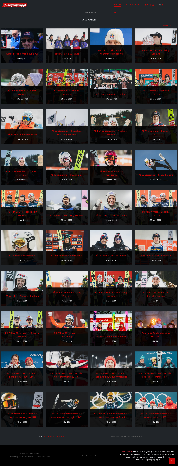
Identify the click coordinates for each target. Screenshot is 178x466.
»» (63, 436)
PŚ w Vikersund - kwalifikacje (67, 175)
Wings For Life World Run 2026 (22, 53)
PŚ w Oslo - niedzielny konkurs (66, 215)
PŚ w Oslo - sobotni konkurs (111, 215)
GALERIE (117, 5)
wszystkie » (168, 25)
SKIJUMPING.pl (133, 5)
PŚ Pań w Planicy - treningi (111, 94)
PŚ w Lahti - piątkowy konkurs (22, 296)
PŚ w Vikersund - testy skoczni (156, 175)
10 (59, 436)
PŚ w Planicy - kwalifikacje (22, 134)
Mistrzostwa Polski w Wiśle (111, 336)
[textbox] (83, 12)
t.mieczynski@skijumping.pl (148, 460)
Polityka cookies (43, 457)
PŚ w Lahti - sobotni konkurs (156, 255)
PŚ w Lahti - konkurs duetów (111, 255)
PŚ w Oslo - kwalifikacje (22, 255)
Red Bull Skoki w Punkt (67, 53)
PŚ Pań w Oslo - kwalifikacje (66, 255)
